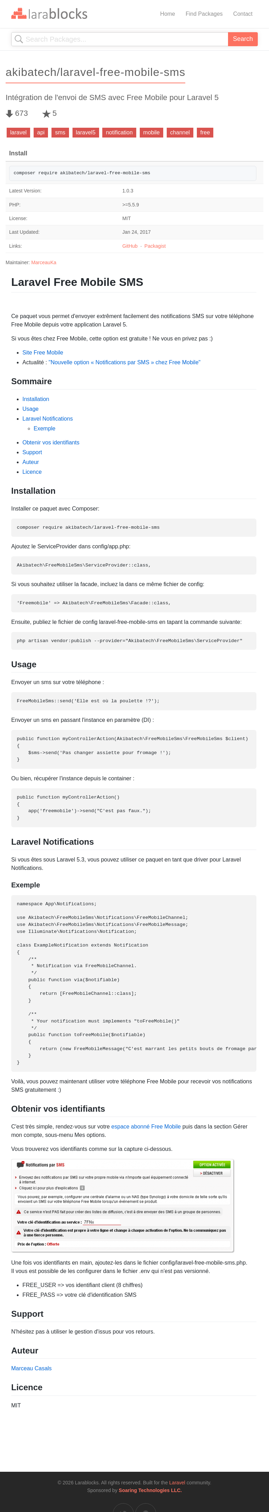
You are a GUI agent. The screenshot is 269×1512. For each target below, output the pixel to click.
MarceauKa (43, 262)
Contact (243, 14)
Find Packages (204, 14)
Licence (32, 472)
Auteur (30, 462)
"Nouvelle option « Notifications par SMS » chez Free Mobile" (125, 362)
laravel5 (86, 132)
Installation (35, 399)
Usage (30, 409)
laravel (18, 132)
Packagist (155, 246)
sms (60, 132)
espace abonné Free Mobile (146, 1127)
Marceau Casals (31, 1368)
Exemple (44, 428)
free (205, 132)
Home (167, 14)
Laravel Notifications (47, 419)
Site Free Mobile (42, 353)
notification (119, 132)
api (40, 132)
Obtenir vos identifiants (51, 442)
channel (180, 132)
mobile (151, 132)
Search (243, 38)
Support (32, 452)
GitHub (130, 246)
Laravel (177, 1482)
